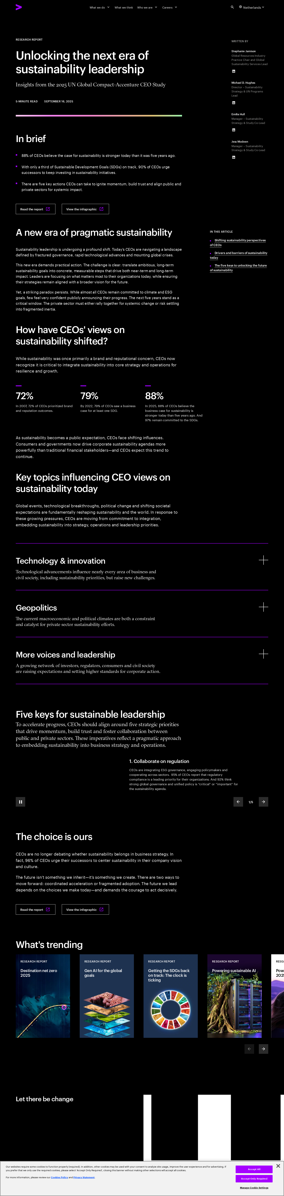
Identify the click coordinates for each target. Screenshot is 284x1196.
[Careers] (170, 7)
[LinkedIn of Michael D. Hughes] (233, 102)
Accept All (254, 1169)
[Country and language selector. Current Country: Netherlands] (252, 7)
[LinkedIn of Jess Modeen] (233, 157)
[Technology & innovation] (142, 567)
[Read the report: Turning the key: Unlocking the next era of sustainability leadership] (35, 209)
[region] (142, 1178)
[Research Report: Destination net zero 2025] (43, 996)
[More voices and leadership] (142, 660)
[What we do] (100, 7)
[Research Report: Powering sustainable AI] (234, 996)
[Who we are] (147, 7)
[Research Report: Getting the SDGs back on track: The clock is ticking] (170, 996)
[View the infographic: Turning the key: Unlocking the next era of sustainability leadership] (85, 209)
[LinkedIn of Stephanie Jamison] (233, 71)
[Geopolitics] (142, 613)
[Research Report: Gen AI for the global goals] (107, 996)
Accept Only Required (254, 1179)
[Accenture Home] (28, 7)
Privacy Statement (84, 1177)
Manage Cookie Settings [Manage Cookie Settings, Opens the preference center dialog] (254, 1188)
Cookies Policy (59, 1177)
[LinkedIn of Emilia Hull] (233, 130)
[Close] (278, 1166)
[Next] (263, 1049)
